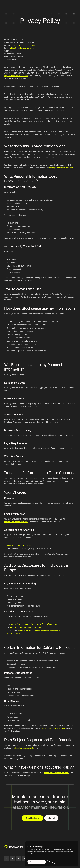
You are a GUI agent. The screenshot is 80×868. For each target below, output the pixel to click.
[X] (6, 858)
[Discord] (12, 858)
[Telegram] (18, 858)
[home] (13, 3)
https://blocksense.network (25, 45)
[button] (74, 845)
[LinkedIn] (24, 858)
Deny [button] (51, 862)
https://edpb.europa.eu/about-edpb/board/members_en (35, 624)
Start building (32, 818)
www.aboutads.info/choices (19, 545)
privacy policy (68, 854)
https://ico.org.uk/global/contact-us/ (26, 627)
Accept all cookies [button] (37, 862)
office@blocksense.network (22, 48)
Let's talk (51, 818)
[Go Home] (13, 847)
